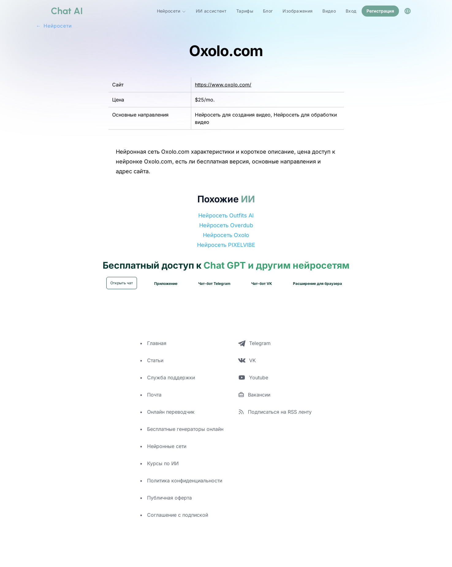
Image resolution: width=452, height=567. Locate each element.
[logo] (59, 11)
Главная (156, 342)
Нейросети (171, 10)
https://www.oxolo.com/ (223, 84)
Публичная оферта (169, 497)
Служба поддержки (171, 377)
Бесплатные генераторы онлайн (185, 428)
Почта (154, 394)
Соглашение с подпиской (177, 514)
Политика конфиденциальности (184, 480)
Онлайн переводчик (171, 411)
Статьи (155, 360)
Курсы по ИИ (163, 463)
